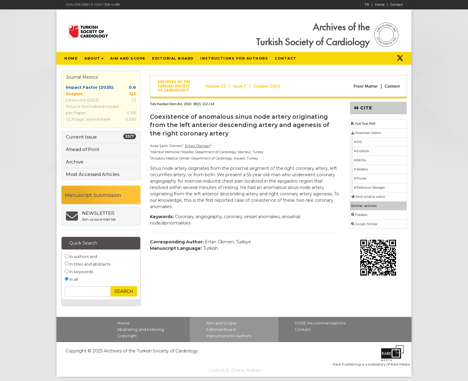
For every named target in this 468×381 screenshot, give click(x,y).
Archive (74, 162)
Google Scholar (364, 224)
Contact (396, 4)
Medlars (361, 169)
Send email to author (368, 196)
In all (73, 279)
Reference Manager (369, 187)
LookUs (217, 370)
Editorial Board (221, 329)
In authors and (83, 256)
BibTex (360, 160)
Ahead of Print (82, 149)
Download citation (366, 133)
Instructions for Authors (228, 336)
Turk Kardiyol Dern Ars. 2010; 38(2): (176, 104)
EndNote (361, 151)
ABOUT (93, 58)
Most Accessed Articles (92, 174)
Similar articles (364, 206)
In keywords (81, 271)
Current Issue (101, 137)
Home (381, 4)
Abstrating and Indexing (140, 329)
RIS (358, 142)
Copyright (127, 336)
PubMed (359, 215)
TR (368, 4)
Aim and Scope (221, 323)
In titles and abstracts (89, 264)
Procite (360, 178)
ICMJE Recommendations (320, 323)
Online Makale (246, 370)
